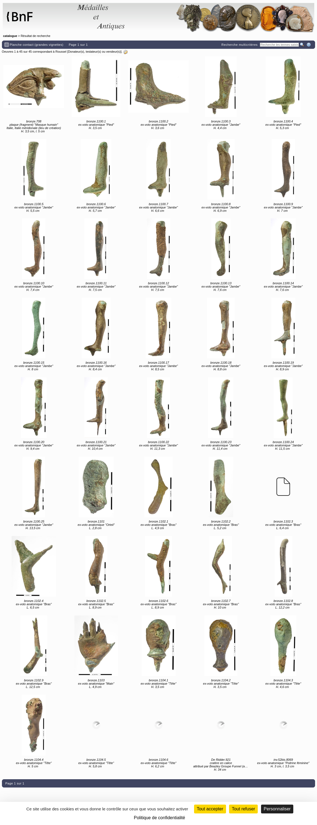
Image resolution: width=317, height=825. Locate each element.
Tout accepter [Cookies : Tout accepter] (210, 809)
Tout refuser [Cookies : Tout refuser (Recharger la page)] (243, 809)
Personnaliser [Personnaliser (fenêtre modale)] (277, 809)
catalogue (10, 36)
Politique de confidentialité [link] (159, 817)
